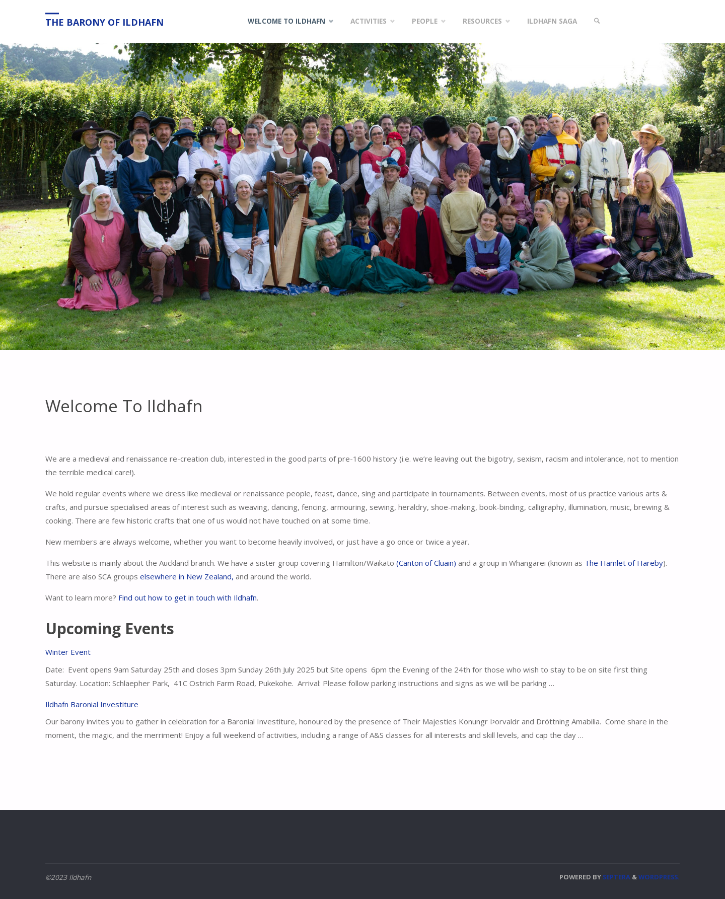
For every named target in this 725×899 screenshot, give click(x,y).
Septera (615, 876)
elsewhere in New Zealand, (187, 576)
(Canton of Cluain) (426, 563)
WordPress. (659, 876)
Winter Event (68, 652)
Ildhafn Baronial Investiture (91, 704)
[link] (597, 21)
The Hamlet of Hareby (624, 563)
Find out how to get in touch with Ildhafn (187, 597)
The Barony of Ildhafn (104, 22)
